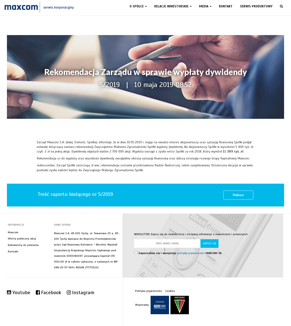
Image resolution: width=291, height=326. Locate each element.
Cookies (170, 291)
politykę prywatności (191, 253)
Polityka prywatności (148, 291)
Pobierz (238, 195)
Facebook (48, 293)
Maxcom (13, 232)
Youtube (18, 293)
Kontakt (226, 6)
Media (205, 6)
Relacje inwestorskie (173, 6)
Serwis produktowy (256, 6)
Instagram (80, 293)
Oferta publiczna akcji (22, 238)
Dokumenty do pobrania (23, 245)
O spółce (138, 6)
